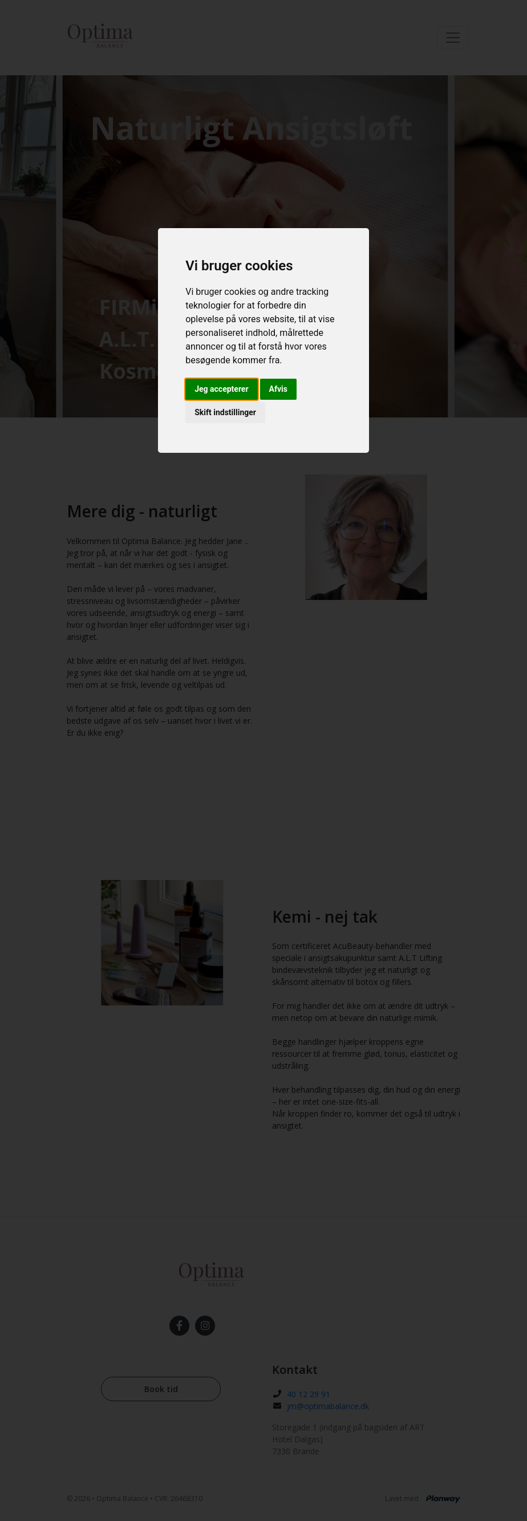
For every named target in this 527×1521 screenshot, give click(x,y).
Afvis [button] (278, 389)
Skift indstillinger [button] (225, 412)
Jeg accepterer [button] (221, 389)
